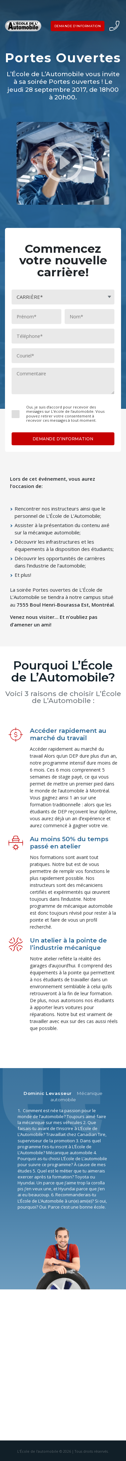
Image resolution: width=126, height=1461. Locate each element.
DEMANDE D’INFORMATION (77, 26)
